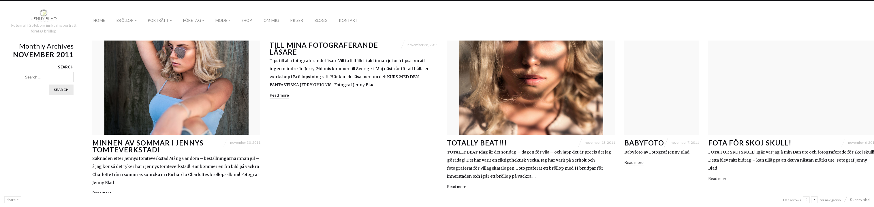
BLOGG (321, 20)
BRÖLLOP (125, 20)
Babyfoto (644, 143)
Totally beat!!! (477, 143)
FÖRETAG (192, 20)
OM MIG (271, 20)
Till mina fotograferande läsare (324, 48)
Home (99, 20)
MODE (221, 20)
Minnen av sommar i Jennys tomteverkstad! (148, 146)
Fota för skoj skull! (750, 143)
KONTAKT (348, 20)
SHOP (247, 20)
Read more (279, 95)
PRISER (296, 20)
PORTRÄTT (158, 20)
